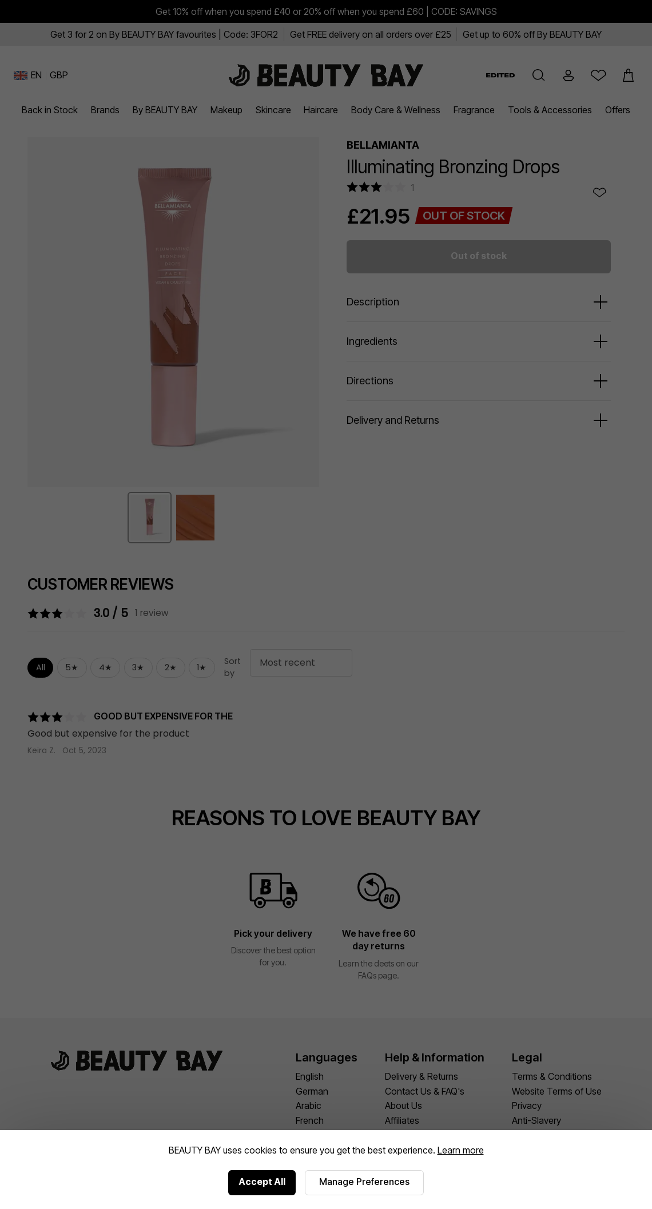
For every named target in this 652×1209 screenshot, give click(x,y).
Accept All (261, 1181)
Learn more (461, 1150)
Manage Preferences (364, 1181)
